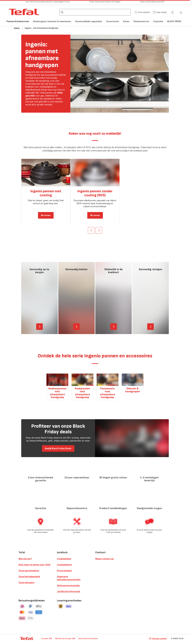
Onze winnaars (26, 582)
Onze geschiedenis (29, 570)
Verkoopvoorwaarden (68, 585)
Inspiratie (158, 21)
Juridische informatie (68, 591)
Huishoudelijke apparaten (88, 21)
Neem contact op (104, 558)
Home (16, 28)
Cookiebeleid (64, 558)
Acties (126, 21)
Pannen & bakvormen (18, 22)
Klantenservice (141, 21)
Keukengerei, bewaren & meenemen (52, 21)
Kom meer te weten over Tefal (34, 564)
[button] (142, 12)
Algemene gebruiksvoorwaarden (68, 578)
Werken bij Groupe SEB (65, 638)
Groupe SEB (46, 638)
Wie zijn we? (25, 558)
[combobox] (95, 12)
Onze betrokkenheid (29, 576)
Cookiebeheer (64, 564)
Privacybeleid (64, 570)
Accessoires (112, 21)
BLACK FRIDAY (174, 21)
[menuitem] (18, 23)
